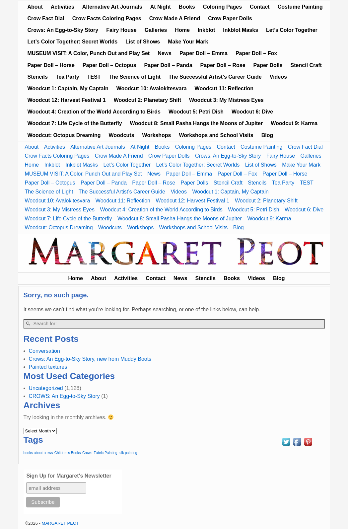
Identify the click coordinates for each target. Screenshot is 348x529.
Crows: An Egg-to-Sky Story (63, 30)
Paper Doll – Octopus (109, 65)
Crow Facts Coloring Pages (106, 18)
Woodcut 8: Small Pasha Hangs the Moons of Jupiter (196, 123)
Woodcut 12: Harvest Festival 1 (67, 100)
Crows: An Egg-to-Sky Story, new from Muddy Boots (90, 359)
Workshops (156, 135)
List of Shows (142, 41)
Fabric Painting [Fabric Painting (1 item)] (105, 453)
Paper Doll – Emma (203, 53)
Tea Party (67, 77)
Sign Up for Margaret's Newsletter (68, 476)
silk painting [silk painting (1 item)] (128, 453)
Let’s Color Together (291, 30)
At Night (160, 7)
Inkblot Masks (240, 30)
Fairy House (121, 30)
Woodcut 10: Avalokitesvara (151, 88)
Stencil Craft (306, 65)
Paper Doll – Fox (256, 53)
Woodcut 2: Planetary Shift (147, 100)
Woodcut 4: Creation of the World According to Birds (94, 111)
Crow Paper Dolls (230, 18)
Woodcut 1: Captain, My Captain (68, 88)
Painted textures (48, 367)
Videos (278, 77)
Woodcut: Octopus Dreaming (64, 135)
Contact (260, 7)
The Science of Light (135, 77)
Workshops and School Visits (216, 135)
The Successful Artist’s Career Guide (215, 77)
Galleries (156, 30)
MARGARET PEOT (60, 523)
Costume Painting (300, 7)
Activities (62, 7)
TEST (94, 77)
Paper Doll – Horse (51, 65)
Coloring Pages (222, 7)
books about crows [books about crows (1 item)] (38, 453)
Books (187, 7)
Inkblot (206, 30)
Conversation (44, 351)
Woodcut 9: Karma (294, 123)
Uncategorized (46, 388)
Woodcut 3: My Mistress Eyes (226, 100)
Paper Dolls (268, 65)
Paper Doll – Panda (168, 65)
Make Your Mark (188, 41)
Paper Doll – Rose (222, 65)
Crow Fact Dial (46, 18)
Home (182, 30)
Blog (267, 135)
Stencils (38, 77)
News (165, 53)
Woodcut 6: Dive (252, 111)
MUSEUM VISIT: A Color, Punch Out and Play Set (89, 53)
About (35, 7)
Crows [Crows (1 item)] (87, 453)
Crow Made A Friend (174, 18)
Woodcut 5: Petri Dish (196, 111)
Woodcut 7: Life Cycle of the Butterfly (75, 123)
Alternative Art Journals (112, 7)
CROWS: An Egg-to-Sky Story (64, 396)
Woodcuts (121, 135)
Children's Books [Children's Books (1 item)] (67, 453)
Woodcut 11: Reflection (224, 88)
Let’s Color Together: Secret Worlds (73, 41)
